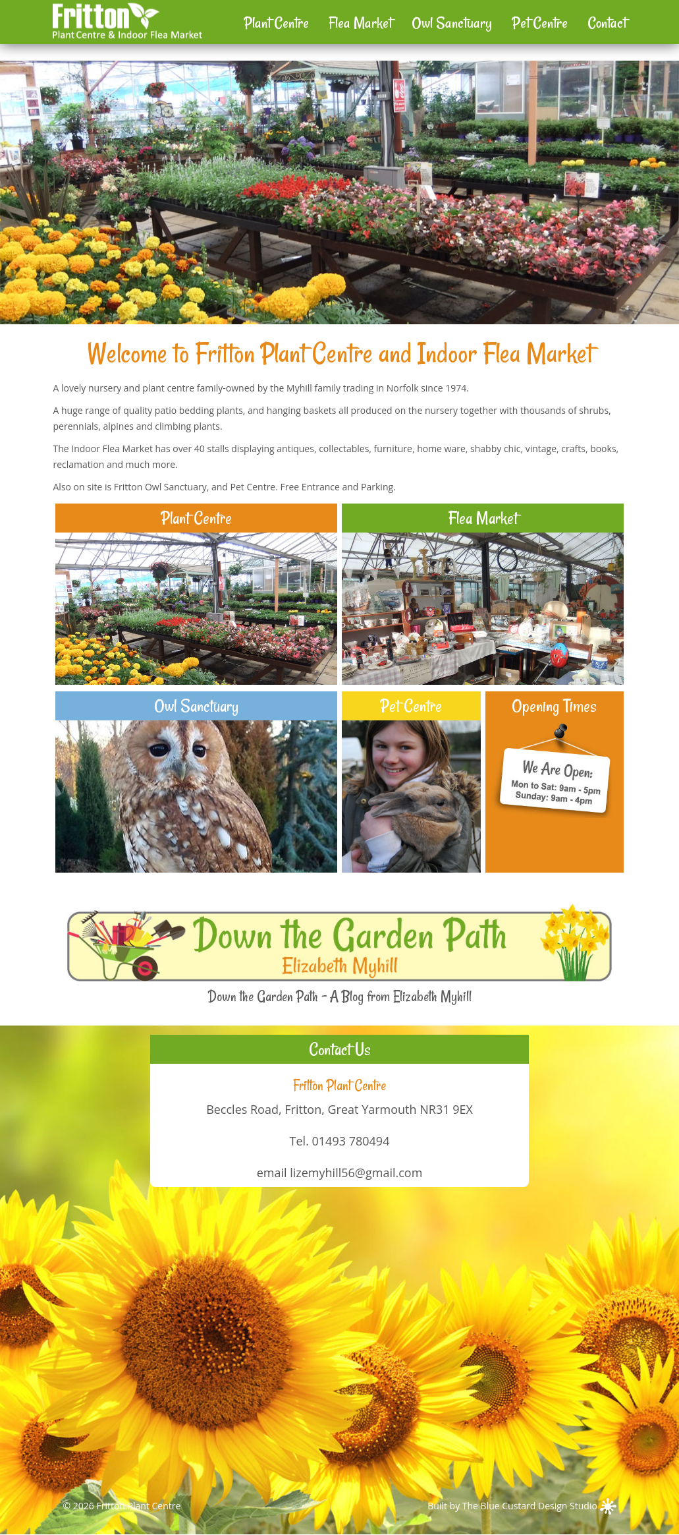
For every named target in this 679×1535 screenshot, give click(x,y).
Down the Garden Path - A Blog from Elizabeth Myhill (340, 996)
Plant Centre (276, 23)
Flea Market (360, 23)
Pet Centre (540, 23)
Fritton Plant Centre (138, 1505)
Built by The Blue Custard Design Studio (521, 1505)
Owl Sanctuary (452, 23)
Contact (606, 23)
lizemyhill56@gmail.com (356, 1172)
